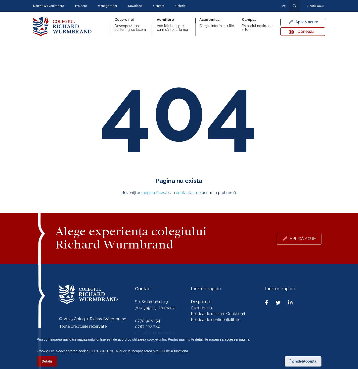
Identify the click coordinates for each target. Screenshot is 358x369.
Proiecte (81, 6)
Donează (301, 31)
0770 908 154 (147, 320)
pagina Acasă (154, 192)
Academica (201, 307)
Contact (158, 6)
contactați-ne (188, 192)
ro (284, 6)
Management (107, 6)
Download (135, 6)
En (281, 13)
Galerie (180, 6)
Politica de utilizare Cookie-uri (218, 313)
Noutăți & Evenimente (48, 6)
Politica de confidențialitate (215, 319)
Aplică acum (306, 22)
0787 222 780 (147, 326)
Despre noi (201, 301)
